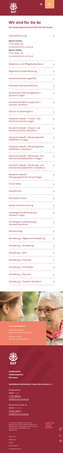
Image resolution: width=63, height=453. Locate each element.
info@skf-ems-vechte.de (19, 399)
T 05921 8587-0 (15, 411)
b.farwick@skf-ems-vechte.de (21, 47)
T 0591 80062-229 (16, 44)
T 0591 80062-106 (16, 53)
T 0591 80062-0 (15, 396)
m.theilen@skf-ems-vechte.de (21, 56)
